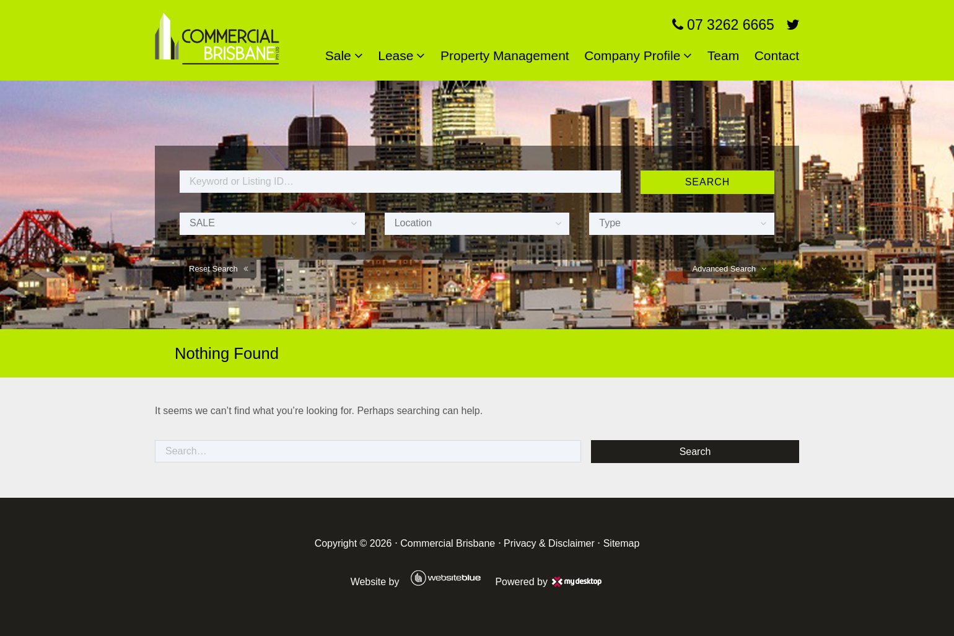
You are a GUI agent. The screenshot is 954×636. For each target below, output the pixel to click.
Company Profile (632, 55)
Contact (777, 55)
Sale (338, 55)
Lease (395, 55)
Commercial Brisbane (447, 543)
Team (723, 55)
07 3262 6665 (723, 25)
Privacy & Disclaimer (549, 543)
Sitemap (621, 543)
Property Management (504, 55)
